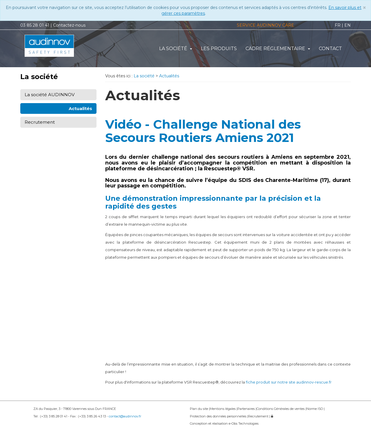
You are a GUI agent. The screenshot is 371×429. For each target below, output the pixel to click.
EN (347, 25)
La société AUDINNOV (49, 94)
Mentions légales (223, 409)
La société (175, 48)
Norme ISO (315, 409)
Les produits (219, 48)
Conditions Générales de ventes (281, 409)
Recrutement (40, 122)
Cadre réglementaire (277, 48)
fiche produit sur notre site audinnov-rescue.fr (289, 382)
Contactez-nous (69, 25)
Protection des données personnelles (218, 416)
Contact (330, 48)
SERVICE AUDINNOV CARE (265, 25)
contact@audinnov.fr (125, 416)
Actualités (80, 108)
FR (338, 25)
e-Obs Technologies (244, 423)
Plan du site (199, 409)
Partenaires (246, 409)
